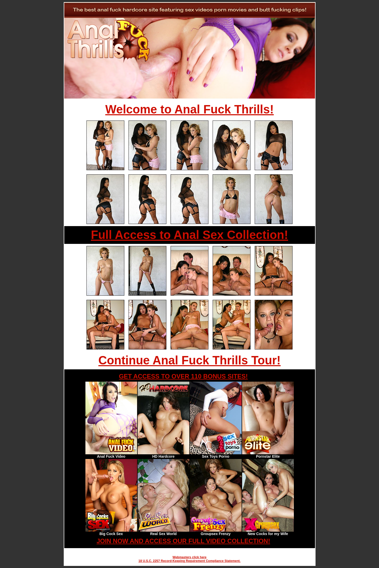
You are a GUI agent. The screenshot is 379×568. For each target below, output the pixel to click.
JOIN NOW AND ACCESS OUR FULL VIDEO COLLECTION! (183, 540)
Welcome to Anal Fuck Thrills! (189, 109)
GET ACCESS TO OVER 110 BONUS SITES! (183, 376)
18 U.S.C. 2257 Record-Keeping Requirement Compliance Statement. (189, 561)
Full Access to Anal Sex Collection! (189, 235)
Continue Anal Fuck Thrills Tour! (189, 360)
